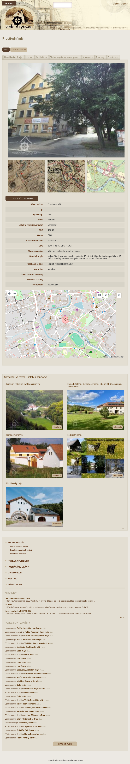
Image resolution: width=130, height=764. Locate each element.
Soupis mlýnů (76, 28)
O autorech (113, 57)
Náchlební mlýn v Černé (27, 681)
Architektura (41, 57)
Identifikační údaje (13, 57)
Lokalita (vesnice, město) (31, 225)
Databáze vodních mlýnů (97, 28)
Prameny (100, 57)
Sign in (116, 4)
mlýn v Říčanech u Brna (34, 715)
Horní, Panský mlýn (33, 734)
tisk (6, 50)
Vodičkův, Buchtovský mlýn (36, 643)
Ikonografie (87, 57)
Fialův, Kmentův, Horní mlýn (29, 628)
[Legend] (119, 295)
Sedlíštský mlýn (26, 723)
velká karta (57, 427)
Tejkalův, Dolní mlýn (33, 726)
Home (62, 28)
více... (122, 617)
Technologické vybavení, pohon (64, 57)
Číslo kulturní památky (32, 274)
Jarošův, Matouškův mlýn (35, 708)
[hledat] (62, 5)
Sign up (124, 4)
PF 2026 (8, 605)
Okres (40, 235)
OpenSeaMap (117, 357)
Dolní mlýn (21, 651)
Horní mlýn (29, 655)
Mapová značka (35, 251)
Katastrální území (34, 240)
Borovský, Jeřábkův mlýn (28, 670)
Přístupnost (37, 285)
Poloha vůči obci (35, 264)
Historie (29, 57)
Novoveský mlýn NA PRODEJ (18, 611)
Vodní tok (38, 269)
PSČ (41, 230)
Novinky (11, 592)
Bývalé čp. (38, 214)
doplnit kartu (19, 50)
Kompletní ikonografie (22, 198)
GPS (41, 246)
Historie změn (65, 744)
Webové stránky (35, 279)
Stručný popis (36, 256)
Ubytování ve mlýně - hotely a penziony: (25, 377)
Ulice (40, 220)
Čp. (41, 209)
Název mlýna (37, 204)
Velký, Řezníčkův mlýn (34, 700)
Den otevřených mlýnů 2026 (17, 598)
